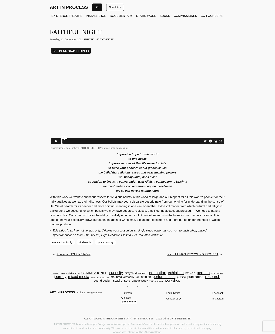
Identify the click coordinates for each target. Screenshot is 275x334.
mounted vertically (62, 242)
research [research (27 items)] (212, 277)
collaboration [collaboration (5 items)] (73, 273)
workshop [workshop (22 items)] (172, 280)
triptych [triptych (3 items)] (152, 281)
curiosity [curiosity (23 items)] (116, 273)
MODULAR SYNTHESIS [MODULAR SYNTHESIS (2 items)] (100, 277)
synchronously (105, 242)
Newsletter (115, 7)
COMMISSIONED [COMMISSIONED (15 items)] (94, 273)
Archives (126, 297)
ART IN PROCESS (69, 7)
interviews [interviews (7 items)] (217, 273)
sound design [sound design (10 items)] (102, 280)
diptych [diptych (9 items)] (129, 273)
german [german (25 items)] (203, 273)
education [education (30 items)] (157, 273)
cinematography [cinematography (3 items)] (58, 273)
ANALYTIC (89, 39)
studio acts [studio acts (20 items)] (121, 280)
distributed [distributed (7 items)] (141, 273)
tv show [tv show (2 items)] (160, 281)
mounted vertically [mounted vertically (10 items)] (122, 277)
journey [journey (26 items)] (60, 277)
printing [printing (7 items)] (181, 277)
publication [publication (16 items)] (195, 276)
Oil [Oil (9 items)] (137, 276)
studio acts (85, 242)
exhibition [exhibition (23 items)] (176, 273)
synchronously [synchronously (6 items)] (140, 281)
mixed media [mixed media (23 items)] (78, 276)
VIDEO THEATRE (105, 39)
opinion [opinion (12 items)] (146, 277)
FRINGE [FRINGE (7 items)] (190, 273)
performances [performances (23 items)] (164, 276)
